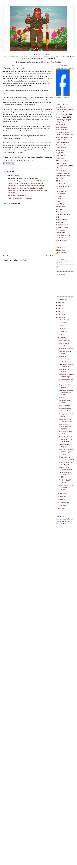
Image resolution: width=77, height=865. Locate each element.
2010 (60, 317)
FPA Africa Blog (61, 170)
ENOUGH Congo (61, 163)
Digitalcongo (60, 158)
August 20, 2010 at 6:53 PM (20, 198)
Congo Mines (60, 153)
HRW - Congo (60, 178)
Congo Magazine (61, 147)
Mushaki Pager (61, 206)
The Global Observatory (63, 235)
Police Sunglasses (35, 190)
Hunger (61, 397)
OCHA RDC (60, 209)
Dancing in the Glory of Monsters (65, 68)
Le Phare (59, 196)
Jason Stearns (61, 253)
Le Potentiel (60, 199)
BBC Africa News (61, 127)
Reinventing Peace (62, 225)
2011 (60, 314)
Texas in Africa (60, 233)
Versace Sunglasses (34, 188)
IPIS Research (60, 183)
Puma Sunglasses (21, 188)
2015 (60, 302)
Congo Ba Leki (60, 140)
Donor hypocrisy (64, 340)
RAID (57, 217)
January (62, 505)
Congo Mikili (60, 150)
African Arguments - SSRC (64, 114)
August (62, 332)
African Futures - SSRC (63, 117)
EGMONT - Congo (62, 160)
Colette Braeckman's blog (64, 137)
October (62, 326)
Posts (60, 263)
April (61, 496)
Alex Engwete (60, 124)
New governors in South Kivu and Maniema (65, 426)
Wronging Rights (61, 240)
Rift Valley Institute (62, 227)
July (61, 335)
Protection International (63, 214)
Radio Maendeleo (61, 219)
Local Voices (60, 204)
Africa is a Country (62, 112)
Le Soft (58, 201)
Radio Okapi (60, 222)
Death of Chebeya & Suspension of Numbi (66, 487)
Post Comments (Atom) (19, 260)
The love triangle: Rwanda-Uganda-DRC (66, 475)
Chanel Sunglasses (21, 183)
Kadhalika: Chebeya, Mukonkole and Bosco (66, 392)
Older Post (49, 256)
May (61, 493)
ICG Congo (59, 181)
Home (28, 256)
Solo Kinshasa (60, 230)
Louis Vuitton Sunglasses (16, 181)
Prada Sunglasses (32, 185)
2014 (60, 305)
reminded (25, 90)
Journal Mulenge (61, 191)
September (63, 329)
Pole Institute (60, 212)
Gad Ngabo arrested (66, 348)
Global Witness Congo (63, 176)
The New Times (61, 238)
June (61, 338)
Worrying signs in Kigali (13, 68)
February (63, 502)
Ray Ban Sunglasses (22, 190)
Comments (61, 267)
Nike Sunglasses (20, 185)
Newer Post (6, 256)
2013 (60, 308)
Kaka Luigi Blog (61, 193)
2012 (60, 311)
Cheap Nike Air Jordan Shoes (17, 195)
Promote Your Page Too (62, 97)
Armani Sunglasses (34, 183)
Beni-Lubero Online (62, 130)
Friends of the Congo (63, 173)
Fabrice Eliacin (61, 250)
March (62, 499)
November (63, 323)
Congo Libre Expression (63, 145)
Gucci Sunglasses (30, 181)
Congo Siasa (38, 9)
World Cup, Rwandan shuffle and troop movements (66, 439)
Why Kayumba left (65, 406)
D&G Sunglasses (41, 181)
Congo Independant (62, 142)
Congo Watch (60, 155)
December (63, 320)
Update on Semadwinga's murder (65, 359)
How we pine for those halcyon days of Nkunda (66, 452)
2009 (60, 509)
